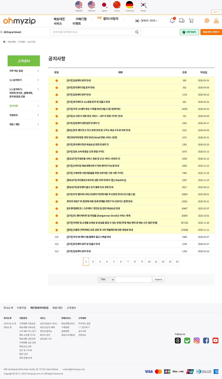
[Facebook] (206, 340)
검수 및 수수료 (25, 350)
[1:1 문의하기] (207, 21)
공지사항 (13, 105)
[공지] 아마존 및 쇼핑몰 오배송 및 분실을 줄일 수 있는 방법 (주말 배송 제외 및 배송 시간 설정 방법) (112, 222)
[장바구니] (191, 21)
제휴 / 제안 (14, 124)
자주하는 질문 (84, 323)
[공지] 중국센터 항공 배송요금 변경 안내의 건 (88, 144)
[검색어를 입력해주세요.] (137, 32)
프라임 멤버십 (46, 331)
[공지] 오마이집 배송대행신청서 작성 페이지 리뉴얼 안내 (93, 165)
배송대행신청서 (68, 323)
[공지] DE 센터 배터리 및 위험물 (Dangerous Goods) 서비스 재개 (98, 215)
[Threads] (178, 340)
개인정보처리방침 (39, 307)
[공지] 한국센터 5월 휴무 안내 (80, 87)
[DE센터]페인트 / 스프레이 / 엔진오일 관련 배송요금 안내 (93, 208)
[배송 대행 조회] (182, 21)
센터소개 (7, 327)
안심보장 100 (46, 339)
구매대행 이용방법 (27, 323)
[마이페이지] (216, 21)
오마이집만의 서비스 (49, 323)
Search (158, 279)
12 (163, 261)
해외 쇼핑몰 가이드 (27, 335)
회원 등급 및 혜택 (47, 327)
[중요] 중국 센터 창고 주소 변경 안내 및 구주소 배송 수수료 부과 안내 (98, 130)
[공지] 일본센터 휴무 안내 (79, 80)
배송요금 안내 (25, 346)
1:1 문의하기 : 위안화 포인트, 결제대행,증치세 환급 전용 (21, 92)
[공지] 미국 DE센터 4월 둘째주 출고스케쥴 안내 (89, 237)
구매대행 (65, 327)
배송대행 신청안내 (27, 339)
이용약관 (21, 307)
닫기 (216, 12)
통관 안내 (23, 354)
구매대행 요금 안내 (27, 342)
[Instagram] (197, 340)
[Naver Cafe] (187, 340)
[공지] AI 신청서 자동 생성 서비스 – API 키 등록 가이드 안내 (94, 116)
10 (149, 261)
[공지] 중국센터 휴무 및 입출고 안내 (83, 244)
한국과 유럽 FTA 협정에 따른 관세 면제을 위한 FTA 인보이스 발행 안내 (99, 201)
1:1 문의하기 (15, 80)
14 (177, 261)
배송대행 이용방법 (27, 327)
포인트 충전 (45, 335)
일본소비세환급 (68, 335)
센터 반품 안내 (25, 358)
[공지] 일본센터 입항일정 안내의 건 (83, 123)
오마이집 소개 (10, 323)
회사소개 (8, 307)
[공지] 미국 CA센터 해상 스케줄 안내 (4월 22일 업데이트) (93, 109)
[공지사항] (172, 21)
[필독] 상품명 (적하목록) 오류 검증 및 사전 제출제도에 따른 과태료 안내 (100, 229)
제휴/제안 (57, 307)
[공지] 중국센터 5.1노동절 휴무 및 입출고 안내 (88, 101)
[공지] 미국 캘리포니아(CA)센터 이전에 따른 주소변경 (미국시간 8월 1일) (101, 194)
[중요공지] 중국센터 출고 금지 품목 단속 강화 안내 (90, 187)
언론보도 (13, 115)
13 (170, 261)
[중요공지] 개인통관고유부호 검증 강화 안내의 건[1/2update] (96, 180)
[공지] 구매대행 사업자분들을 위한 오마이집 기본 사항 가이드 (95, 173)
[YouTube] (215, 340)
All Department (13, 32)
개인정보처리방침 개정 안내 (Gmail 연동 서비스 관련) (92, 137)
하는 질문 (16, 70)
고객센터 (71, 307)
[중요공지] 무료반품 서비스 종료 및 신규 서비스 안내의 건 (93, 158)
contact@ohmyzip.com (74, 369)
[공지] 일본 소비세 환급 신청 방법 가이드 (85, 151)
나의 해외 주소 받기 (27, 331)
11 (156, 261)
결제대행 (65, 331)
